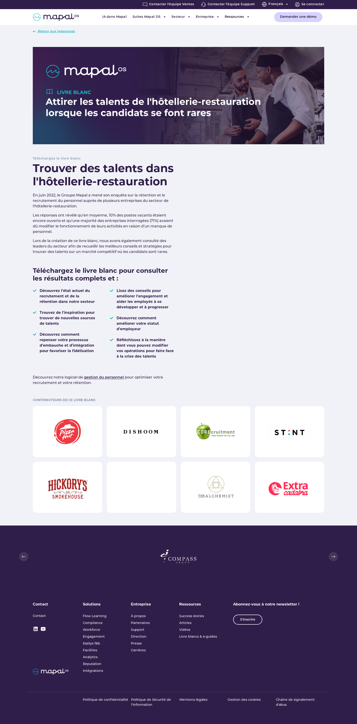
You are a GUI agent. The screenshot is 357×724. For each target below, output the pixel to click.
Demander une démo (298, 17)
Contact (40, 604)
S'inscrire (247, 619)
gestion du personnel (104, 377)
